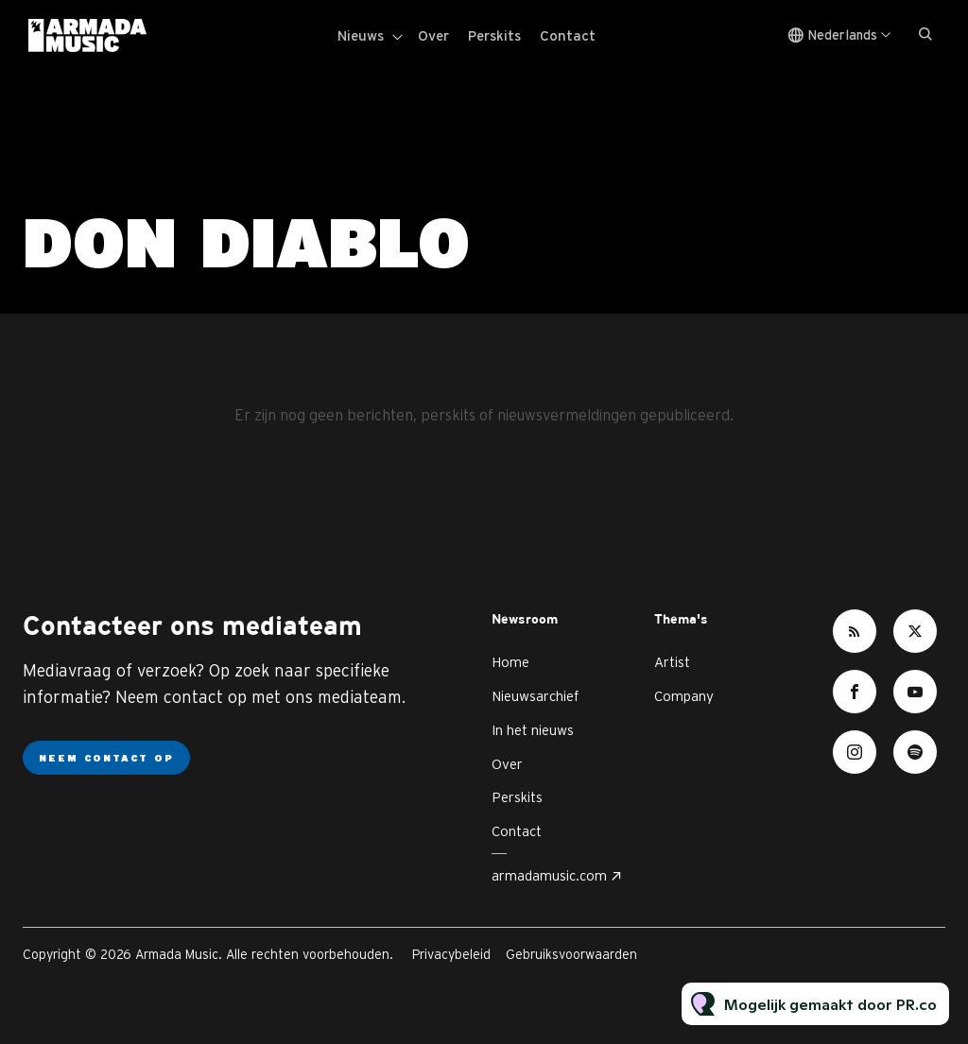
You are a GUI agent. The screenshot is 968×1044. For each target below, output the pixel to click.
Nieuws (360, 35)
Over (433, 35)
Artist (672, 662)
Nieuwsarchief (535, 696)
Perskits (494, 35)
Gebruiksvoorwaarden (571, 954)
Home (510, 662)
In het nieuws (533, 730)
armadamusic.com (549, 875)
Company (684, 696)
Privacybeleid (451, 954)
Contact (568, 35)
